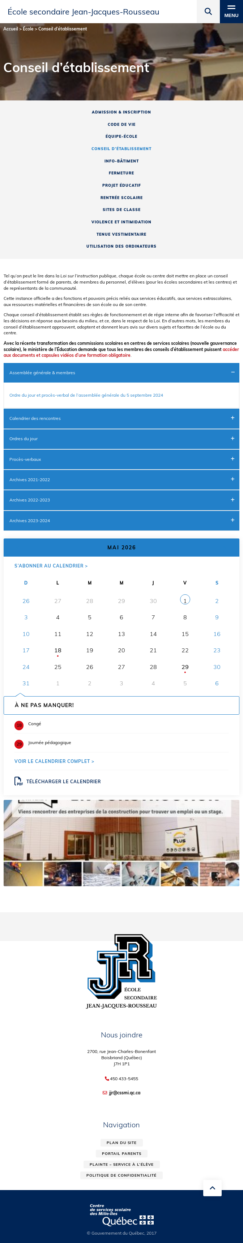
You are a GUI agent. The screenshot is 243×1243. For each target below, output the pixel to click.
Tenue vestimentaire (121, 234)
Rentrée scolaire (122, 197)
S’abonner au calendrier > (51, 566)
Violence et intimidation (121, 222)
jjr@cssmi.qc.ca (124, 1092)
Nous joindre (121, 1034)
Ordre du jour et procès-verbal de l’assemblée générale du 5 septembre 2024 (86, 395)
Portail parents (121, 1153)
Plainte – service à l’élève (122, 1164)
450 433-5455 (124, 1078)
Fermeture (121, 173)
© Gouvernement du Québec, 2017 (122, 1233)
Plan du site (122, 1142)
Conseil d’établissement (121, 148)
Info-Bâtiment (122, 161)
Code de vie (122, 124)
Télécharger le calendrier (57, 781)
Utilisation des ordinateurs (121, 246)
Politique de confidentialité (121, 1175)
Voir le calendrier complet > (54, 761)
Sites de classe (122, 209)
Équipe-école (121, 136)
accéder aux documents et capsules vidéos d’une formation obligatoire (121, 352)
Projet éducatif (121, 185)
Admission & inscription (121, 112)
